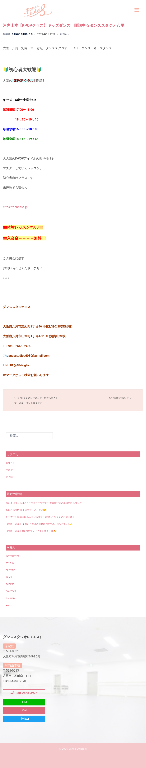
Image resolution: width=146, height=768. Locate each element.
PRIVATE (10, 570)
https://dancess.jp (15, 207)
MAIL (25, 710)
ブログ (9, 470)
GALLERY (10, 598)
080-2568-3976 (24, 693)
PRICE (9, 577)
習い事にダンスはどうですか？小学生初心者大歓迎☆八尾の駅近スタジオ (44, 503)
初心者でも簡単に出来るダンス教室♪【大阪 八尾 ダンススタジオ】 (40, 517)
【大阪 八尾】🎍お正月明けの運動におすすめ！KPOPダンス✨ (39, 524)
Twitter (25, 718)
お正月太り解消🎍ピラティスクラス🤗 (26, 509)
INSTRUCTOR (13, 556)
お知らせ (65, 34)
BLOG (9, 605)
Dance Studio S (22, 34)
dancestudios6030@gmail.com (28, 356)
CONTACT (11, 591)
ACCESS (10, 584)
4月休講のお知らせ (119, 398)
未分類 (9, 477)
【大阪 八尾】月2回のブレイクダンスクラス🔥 (31, 531)
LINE (25, 702)
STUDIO (10, 563)
